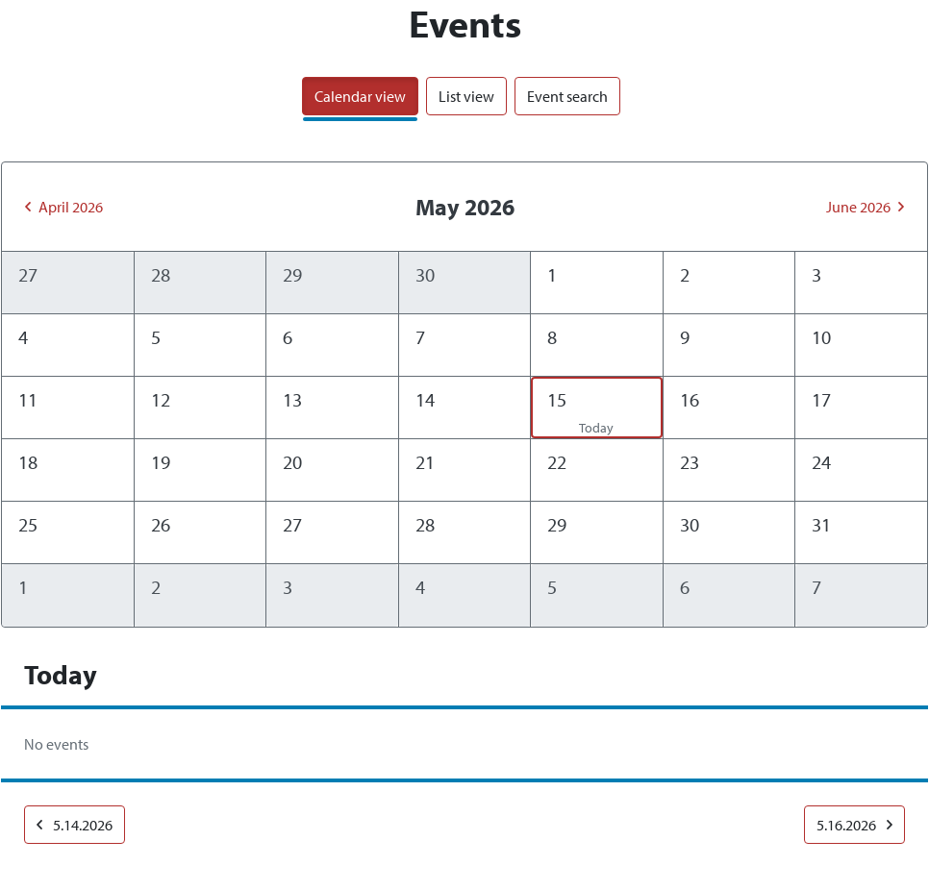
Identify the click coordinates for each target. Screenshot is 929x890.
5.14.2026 (75, 824)
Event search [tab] (567, 96)
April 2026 (64, 206)
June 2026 (865, 206)
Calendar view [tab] (360, 96)
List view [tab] (466, 96)
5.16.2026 (854, 824)
